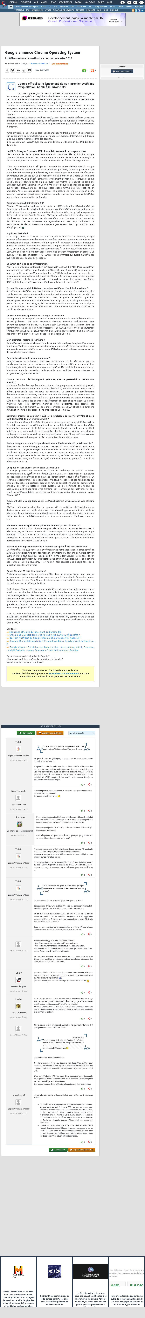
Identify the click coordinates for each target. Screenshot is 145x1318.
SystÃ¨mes (139, 7)
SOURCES (80, 10)
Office (120, 7)
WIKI (99, 10)
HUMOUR (114, 10)
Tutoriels (25, 2)
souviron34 (19, 1095)
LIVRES (48, 10)
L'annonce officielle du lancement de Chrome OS (35, 632)
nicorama (20, 817)
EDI (90, 7)
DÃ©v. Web (81, 7)
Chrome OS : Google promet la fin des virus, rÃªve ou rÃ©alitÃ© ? (44, 635)
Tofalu (18, 742)
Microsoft (64, 7)
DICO (106, 10)
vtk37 (19, 973)
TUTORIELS (19, 10)
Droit (101, 2)
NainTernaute (18, 791)
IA (50, 7)
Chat (53, 2)
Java (72, 7)
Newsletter (65, 2)
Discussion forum (122, 71)
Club (109, 2)
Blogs (44, 2)
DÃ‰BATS (90, 10)
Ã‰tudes (90, 2)
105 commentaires (60, 64)
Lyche (18, 999)
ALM (55, 7)
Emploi (78, 2)
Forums (13, 2)
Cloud (43, 7)
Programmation (101, 7)
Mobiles (129, 7)
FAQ (36, 2)
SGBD (112, 7)
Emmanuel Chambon (38, 64)
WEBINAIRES (37, 10)
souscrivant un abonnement (64, 673)
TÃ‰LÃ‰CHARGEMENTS (63, 10)
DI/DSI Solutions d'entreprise (26, 7)
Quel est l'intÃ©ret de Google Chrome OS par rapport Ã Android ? (44, 638)
